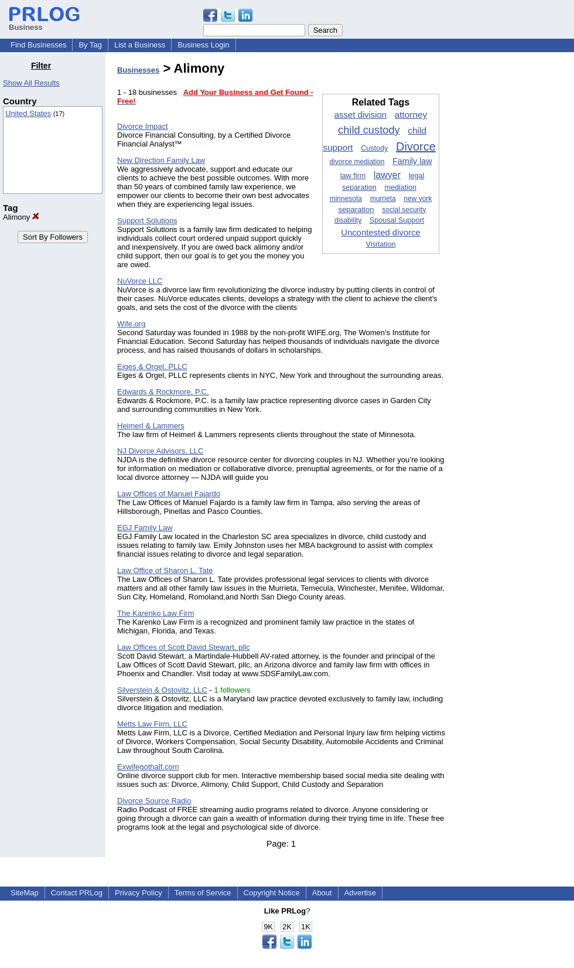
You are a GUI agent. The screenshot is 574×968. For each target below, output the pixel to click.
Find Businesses (38, 44)
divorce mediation (356, 162)
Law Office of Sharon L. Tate (165, 570)
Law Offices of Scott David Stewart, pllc (183, 647)
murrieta (383, 199)
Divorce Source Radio (154, 800)
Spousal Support (397, 220)
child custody (369, 130)
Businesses (138, 70)
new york (418, 199)
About (322, 892)
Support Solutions (147, 220)
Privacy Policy (138, 892)
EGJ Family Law (145, 527)
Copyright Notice (272, 892)
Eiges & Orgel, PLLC (152, 366)
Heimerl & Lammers (150, 425)
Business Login (203, 44)
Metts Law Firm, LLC (152, 724)
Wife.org (131, 323)
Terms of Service (203, 892)
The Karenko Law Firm (155, 613)
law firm (352, 176)
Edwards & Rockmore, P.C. (163, 391)
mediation (400, 187)
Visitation (381, 244)
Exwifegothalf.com (148, 766)
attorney (411, 115)
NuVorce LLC (139, 281)
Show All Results (31, 83)
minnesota (346, 199)
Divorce (416, 146)
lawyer (387, 175)
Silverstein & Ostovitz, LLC (162, 690)
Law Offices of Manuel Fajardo (168, 493)
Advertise (360, 892)
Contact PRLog (76, 892)
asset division (360, 115)
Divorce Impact (142, 126)
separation (356, 209)
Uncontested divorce (381, 232)
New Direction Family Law (161, 160)
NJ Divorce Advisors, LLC (160, 450)
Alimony (21, 217)
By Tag (90, 44)
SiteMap (25, 892)
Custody (374, 148)
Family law (412, 161)
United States (28, 113)
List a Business (139, 44)
